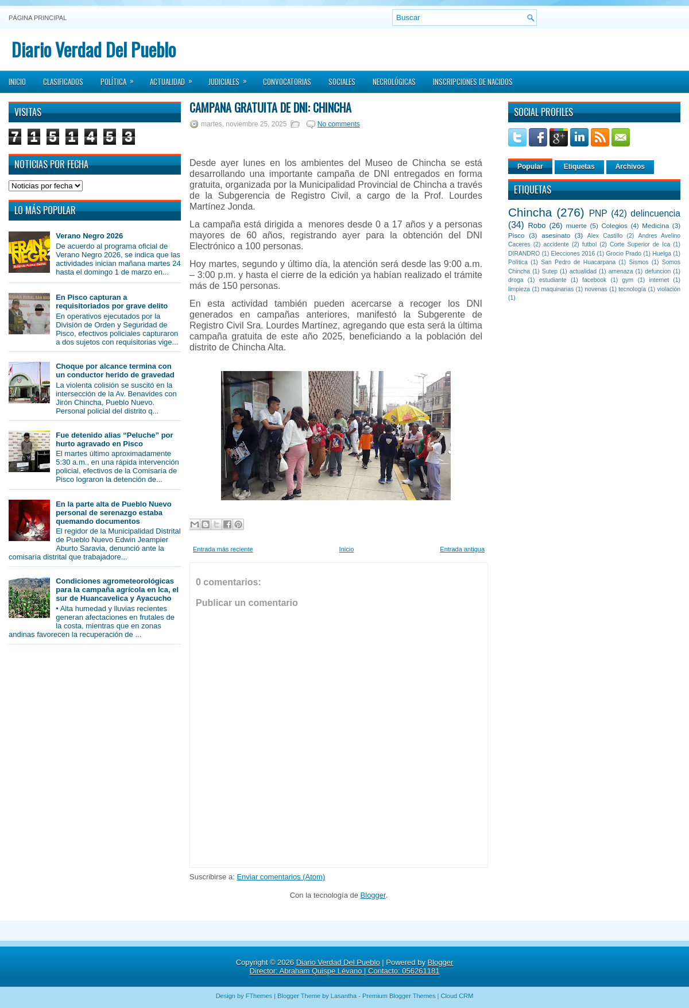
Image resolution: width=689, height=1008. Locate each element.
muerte (576, 225)
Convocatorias (287, 81)
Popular (530, 167)
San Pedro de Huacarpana (578, 262)
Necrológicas (394, 81)
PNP (598, 213)
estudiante (553, 280)
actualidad (583, 271)
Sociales (341, 81)
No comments (339, 124)
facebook (594, 280)
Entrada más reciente (223, 549)
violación (668, 289)
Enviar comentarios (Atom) (281, 876)
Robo (536, 225)
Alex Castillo (605, 236)
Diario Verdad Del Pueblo (93, 49)
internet (659, 280)
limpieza (519, 289)
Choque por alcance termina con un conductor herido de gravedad (115, 370)
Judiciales (231, 78)
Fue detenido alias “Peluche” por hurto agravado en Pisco (114, 439)
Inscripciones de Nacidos (473, 81)
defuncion (658, 271)
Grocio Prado (623, 253)
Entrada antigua (462, 549)
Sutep (550, 271)
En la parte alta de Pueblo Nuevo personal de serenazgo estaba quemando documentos (114, 513)
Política (120, 78)
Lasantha (344, 995)
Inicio (17, 81)
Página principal (38, 17)
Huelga (661, 253)
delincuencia (655, 213)
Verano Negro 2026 (89, 235)
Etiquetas (579, 167)
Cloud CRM (456, 995)
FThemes (259, 995)
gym (628, 280)
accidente (556, 244)
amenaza (621, 271)
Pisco (516, 235)
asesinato (555, 235)
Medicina (655, 225)
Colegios (614, 225)
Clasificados (63, 81)
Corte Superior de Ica (640, 244)
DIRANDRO (524, 253)
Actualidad (175, 78)
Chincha (530, 212)
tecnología (632, 289)
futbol (589, 244)
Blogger (373, 895)
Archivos (630, 167)
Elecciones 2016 (573, 253)
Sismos (638, 262)
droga (516, 280)
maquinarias (557, 289)
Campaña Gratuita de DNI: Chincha (270, 107)
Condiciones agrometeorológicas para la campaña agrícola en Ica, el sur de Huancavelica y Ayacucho (117, 590)
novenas (596, 289)
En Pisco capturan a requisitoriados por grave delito (112, 301)
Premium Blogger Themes (399, 995)
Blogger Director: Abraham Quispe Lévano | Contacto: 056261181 (352, 966)
